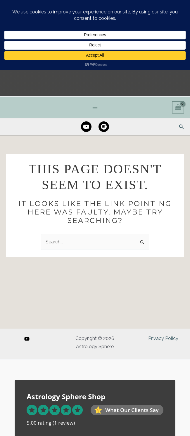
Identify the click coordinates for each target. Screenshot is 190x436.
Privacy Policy (163, 338)
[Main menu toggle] (95, 124)
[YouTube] (27, 338)
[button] (181, 143)
